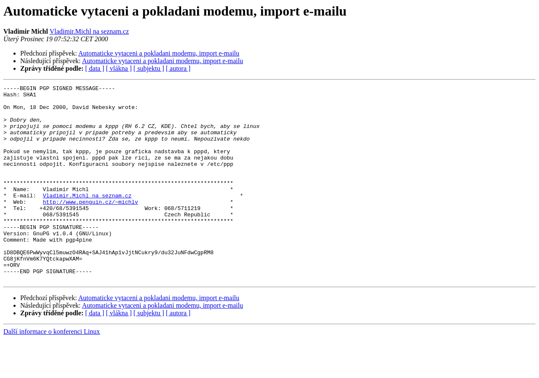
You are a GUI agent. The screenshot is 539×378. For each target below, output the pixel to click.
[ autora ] (178, 68)
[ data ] (94, 68)
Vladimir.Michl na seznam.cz (89, 31)
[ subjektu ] (148, 68)
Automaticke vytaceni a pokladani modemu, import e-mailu (159, 53)
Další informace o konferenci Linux (51, 370)
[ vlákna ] (119, 68)
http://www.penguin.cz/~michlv (90, 225)
